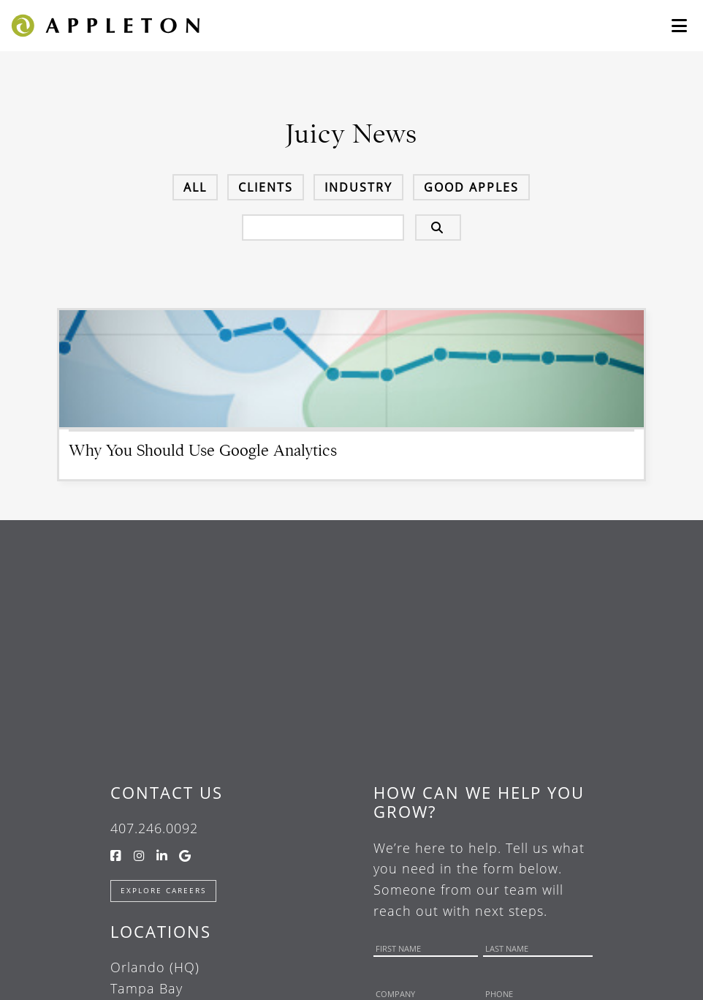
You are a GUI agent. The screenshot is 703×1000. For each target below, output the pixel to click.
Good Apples (471, 187)
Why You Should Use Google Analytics (203, 450)
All (195, 187)
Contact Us (166, 792)
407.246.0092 (154, 828)
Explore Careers (163, 890)
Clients (265, 187)
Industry (358, 187)
